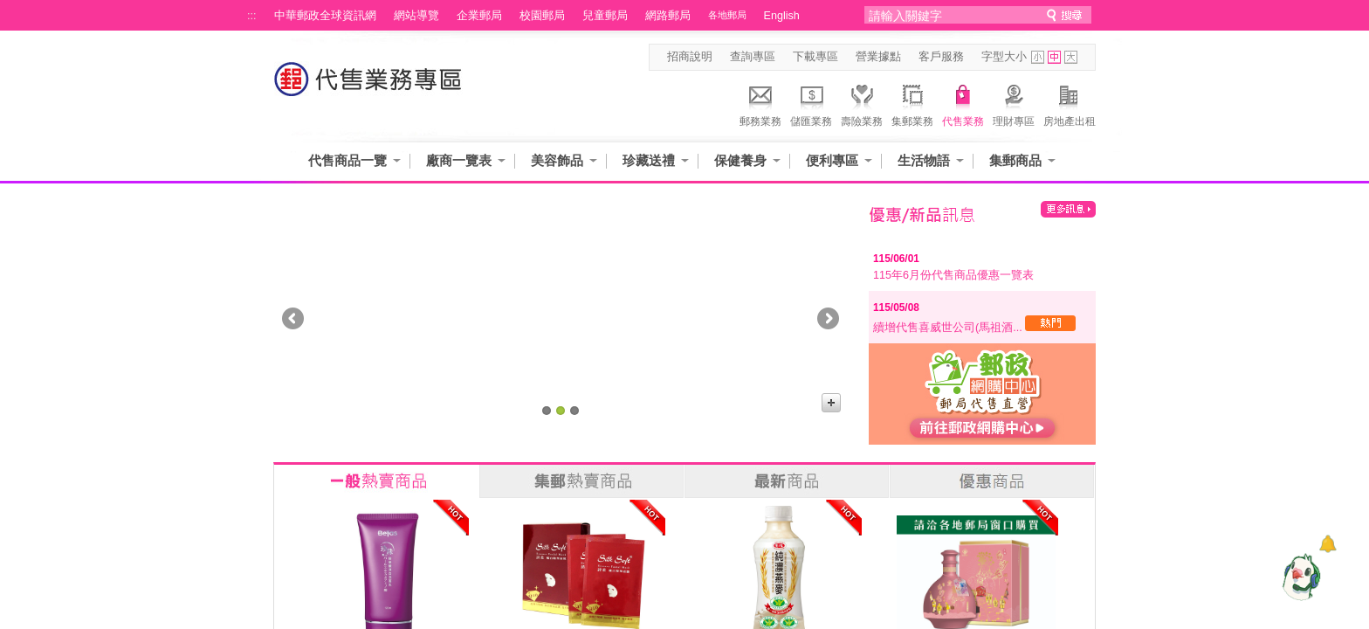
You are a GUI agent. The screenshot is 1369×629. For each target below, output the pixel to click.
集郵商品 (1015, 160)
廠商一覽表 (459, 160)
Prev (293, 318)
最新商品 (786, 481)
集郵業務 (912, 103)
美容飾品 (557, 160)
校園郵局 (542, 16)
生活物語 (924, 160)
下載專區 (815, 57)
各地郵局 (727, 15)
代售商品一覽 (347, 160)
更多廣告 (831, 402)
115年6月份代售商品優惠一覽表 (953, 275)
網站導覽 (416, 16)
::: (252, 16)
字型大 (1070, 57)
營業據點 (878, 57)
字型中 (1054, 57)
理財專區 (1014, 103)
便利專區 (832, 160)
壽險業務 (862, 103)
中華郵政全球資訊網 (325, 16)
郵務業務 (760, 103)
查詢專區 (752, 57)
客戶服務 (941, 57)
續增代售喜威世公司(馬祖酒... (974, 327)
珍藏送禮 (649, 160)
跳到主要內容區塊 (9, 9)
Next (828, 318)
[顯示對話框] (1327, 544)
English (782, 16)
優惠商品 (992, 481)
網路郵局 (668, 16)
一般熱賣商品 (376, 481)
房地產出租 (1069, 103)
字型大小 (1004, 57)
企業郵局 (479, 16)
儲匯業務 (811, 103)
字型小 (1037, 57)
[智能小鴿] (1299, 576)
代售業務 (963, 103)
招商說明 (689, 57)
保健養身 (740, 160)
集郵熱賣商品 (581, 481)
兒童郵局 (605, 16)
